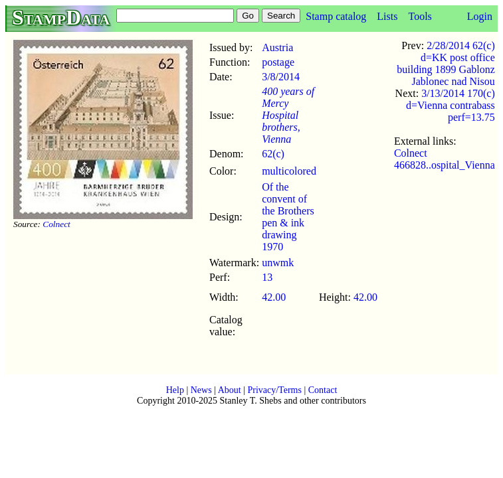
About (229, 390)
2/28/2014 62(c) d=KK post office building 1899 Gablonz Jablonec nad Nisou (446, 63)
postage (278, 62)
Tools (419, 16)
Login (479, 16)
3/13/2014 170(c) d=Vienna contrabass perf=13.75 (450, 105)
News (201, 390)
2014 (289, 76)
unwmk (278, 262)
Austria (277, 47)
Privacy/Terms (274, 390)
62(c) (273, 153)
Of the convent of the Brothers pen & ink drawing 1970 (288, 216)
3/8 (268, 76)
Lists (387, 16)
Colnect (56, 224)
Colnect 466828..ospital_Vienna (444, 159)
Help (175, 390)
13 (267, 277)
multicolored (289, 171)
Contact (323, 390)
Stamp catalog (336, 16)
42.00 (274, 297)
